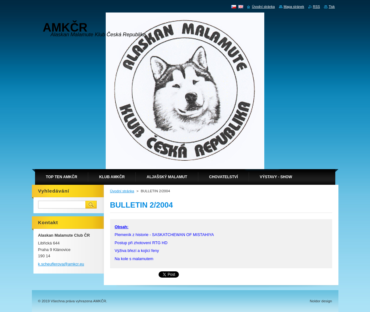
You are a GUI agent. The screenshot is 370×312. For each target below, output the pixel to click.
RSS (316, 6)
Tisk (332, 6)
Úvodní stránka (122, 191)
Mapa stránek (294, 6)
